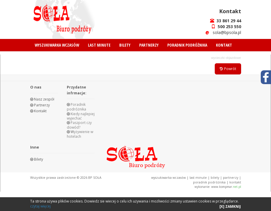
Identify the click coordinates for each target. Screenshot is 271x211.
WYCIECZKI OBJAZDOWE (226, 57)
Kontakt (40, 110)
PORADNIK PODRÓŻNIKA (187, 45)
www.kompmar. (226, 186)
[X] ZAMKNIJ (230, 206)
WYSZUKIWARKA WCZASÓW (57, 45)
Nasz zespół (43, 99)
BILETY (124, 45)
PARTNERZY (148, 45)
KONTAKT (224, 45)
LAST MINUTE (99, 45)
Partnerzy (41, 105)
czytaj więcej (40, 206)
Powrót (228, 68)
